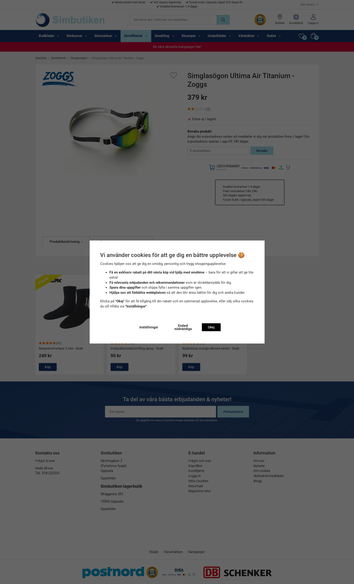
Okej (211, 327)
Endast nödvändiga (183, 327)
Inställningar (148, 327)
